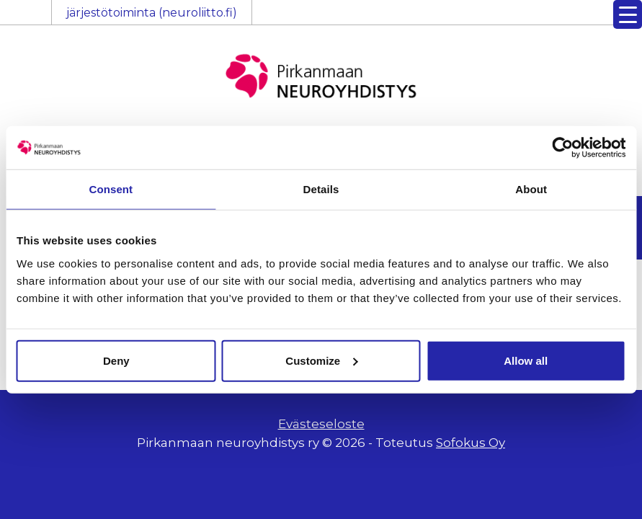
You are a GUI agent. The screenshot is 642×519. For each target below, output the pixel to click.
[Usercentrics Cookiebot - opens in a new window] (562, 148)
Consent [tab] (111, 189)
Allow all (526, 360)
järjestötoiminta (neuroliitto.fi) (151, 12)
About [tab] (531, 189)
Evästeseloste (321, 424)
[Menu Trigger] (627, 14)
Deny (116, 360)
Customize (321, 360)
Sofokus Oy (470, 442)
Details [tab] (321, 189)
